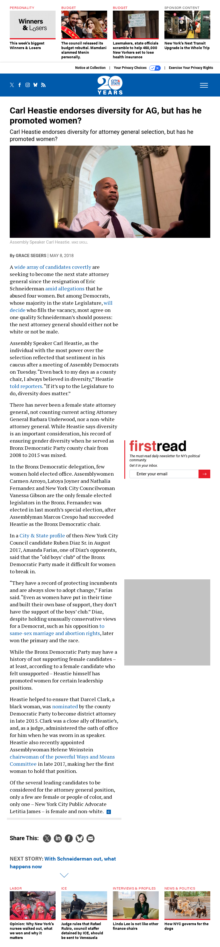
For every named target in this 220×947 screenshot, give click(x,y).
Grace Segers (31, 260)
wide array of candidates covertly (52, 271)
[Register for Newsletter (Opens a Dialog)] (204, 478)
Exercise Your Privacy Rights (191, 72)
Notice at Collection (90, 72)
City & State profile (42, 539)
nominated (65, 710)
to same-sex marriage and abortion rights (57, 634)
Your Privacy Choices (137, 72)
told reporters (26, 390)
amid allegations (65, 292)
